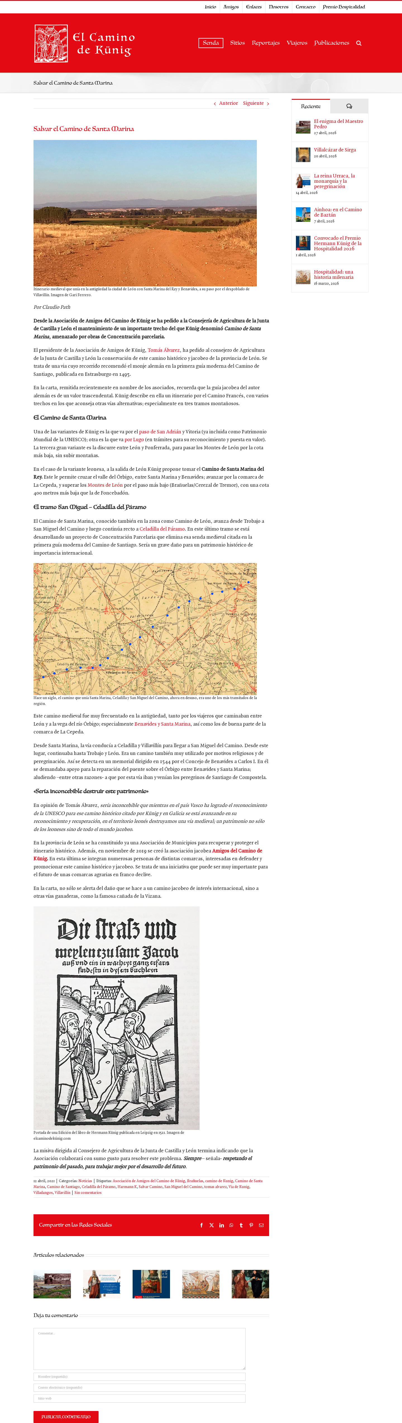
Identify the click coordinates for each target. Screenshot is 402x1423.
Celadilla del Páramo (162, 529)
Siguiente (253, 103)
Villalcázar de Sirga (335, 150)
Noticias (85, 1181)
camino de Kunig (219, 1181)
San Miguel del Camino (183, 1187)
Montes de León (105, 485)
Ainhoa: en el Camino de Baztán (338, 212)
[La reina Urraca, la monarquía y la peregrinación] (303, 177)
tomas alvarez (215, 1187)
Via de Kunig (239, 1187)
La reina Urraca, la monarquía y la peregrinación (334, 181)
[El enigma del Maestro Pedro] (303, 122)
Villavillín (62, 1193)
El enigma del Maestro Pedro (338, 124)
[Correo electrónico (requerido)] (140, 1388)
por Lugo (134, 440)
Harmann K (127, 1187)
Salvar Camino (150, 1187)
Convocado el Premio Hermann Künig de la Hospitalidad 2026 (338, 244)
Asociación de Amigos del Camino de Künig (149, 1181)
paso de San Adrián (160, 432)
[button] (359, 43)
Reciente (310, 106)
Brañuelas (195, 1181)
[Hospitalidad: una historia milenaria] (303, 273)
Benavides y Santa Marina (162, 724)
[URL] (140, 1399)
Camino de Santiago (63, 1187)
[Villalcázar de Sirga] (303, 151)
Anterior (228, 103)
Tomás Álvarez (164, 350)
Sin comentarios (88, 1193)
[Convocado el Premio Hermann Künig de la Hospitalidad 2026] (303, 239)
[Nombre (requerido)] (140, 1377)
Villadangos (43, 1193)
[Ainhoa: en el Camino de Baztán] (303, 211)
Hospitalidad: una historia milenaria (333, 275)
